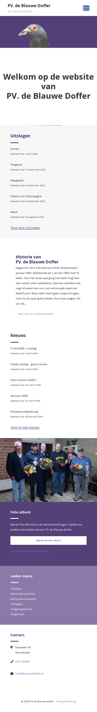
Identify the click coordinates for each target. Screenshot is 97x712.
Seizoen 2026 (48, 398)
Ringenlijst (17, 614)
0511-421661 (22, 661)
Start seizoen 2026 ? (48, 383)
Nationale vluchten (22, 594)
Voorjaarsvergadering (48, 414)
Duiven (48, 152)
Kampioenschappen (23, 599)
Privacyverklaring (66, 701)
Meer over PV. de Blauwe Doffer (36, 313)
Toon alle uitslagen (25, 228)
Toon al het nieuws (25, 427)
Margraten (48, 183)
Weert (48, 215)
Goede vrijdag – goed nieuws (48, 367)
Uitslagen (16, 604)
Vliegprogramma (21, 609)
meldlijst (16, 588)
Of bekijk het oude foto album (29, 551)
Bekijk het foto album (48, 540)
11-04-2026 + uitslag (48, 351)
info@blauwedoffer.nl (29, 673)
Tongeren (48, 167)
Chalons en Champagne (48, 199)
